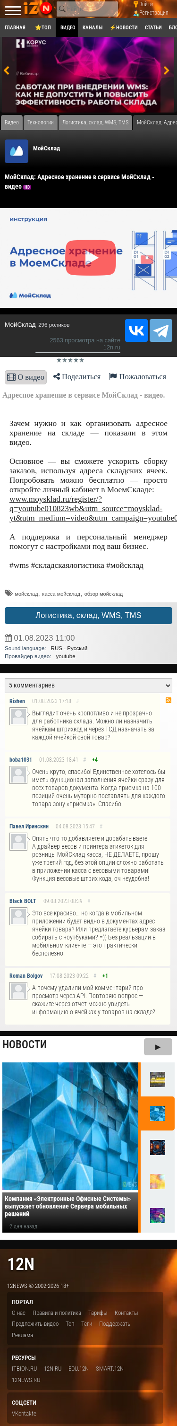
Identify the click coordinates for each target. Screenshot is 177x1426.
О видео (25, 377)
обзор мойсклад (103, 594)
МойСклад (46, 148)
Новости (24, 1044)
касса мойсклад (61, 594)
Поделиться (77, 376)
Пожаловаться (137, 376)
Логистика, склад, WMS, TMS (88, 615)
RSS (168, 700)
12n (20, 1264)
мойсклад (26, 594)
